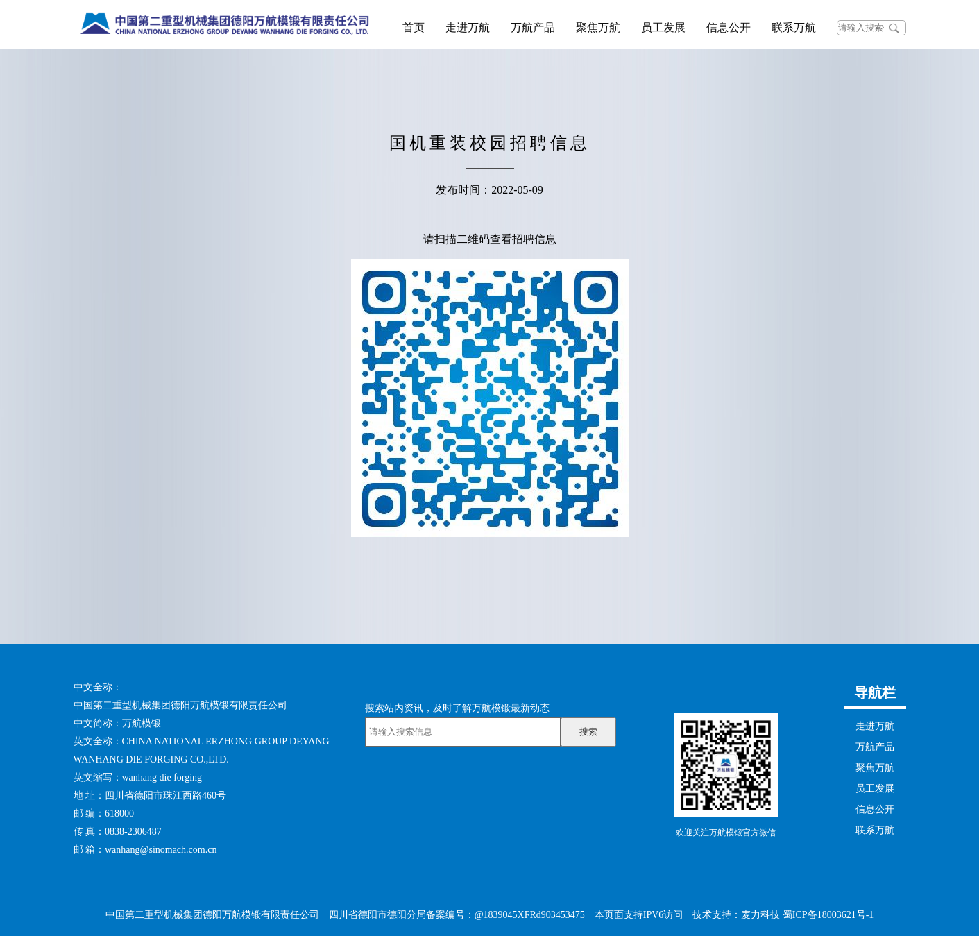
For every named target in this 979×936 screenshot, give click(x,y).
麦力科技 (760, 915)
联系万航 (794, 27)
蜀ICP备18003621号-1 (828, 915)
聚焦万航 (598, 27)
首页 (413, 27)
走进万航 (467, 27)
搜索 (588, 731)
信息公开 (728, 27)
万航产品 (533, 27)
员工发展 (663, 27)
